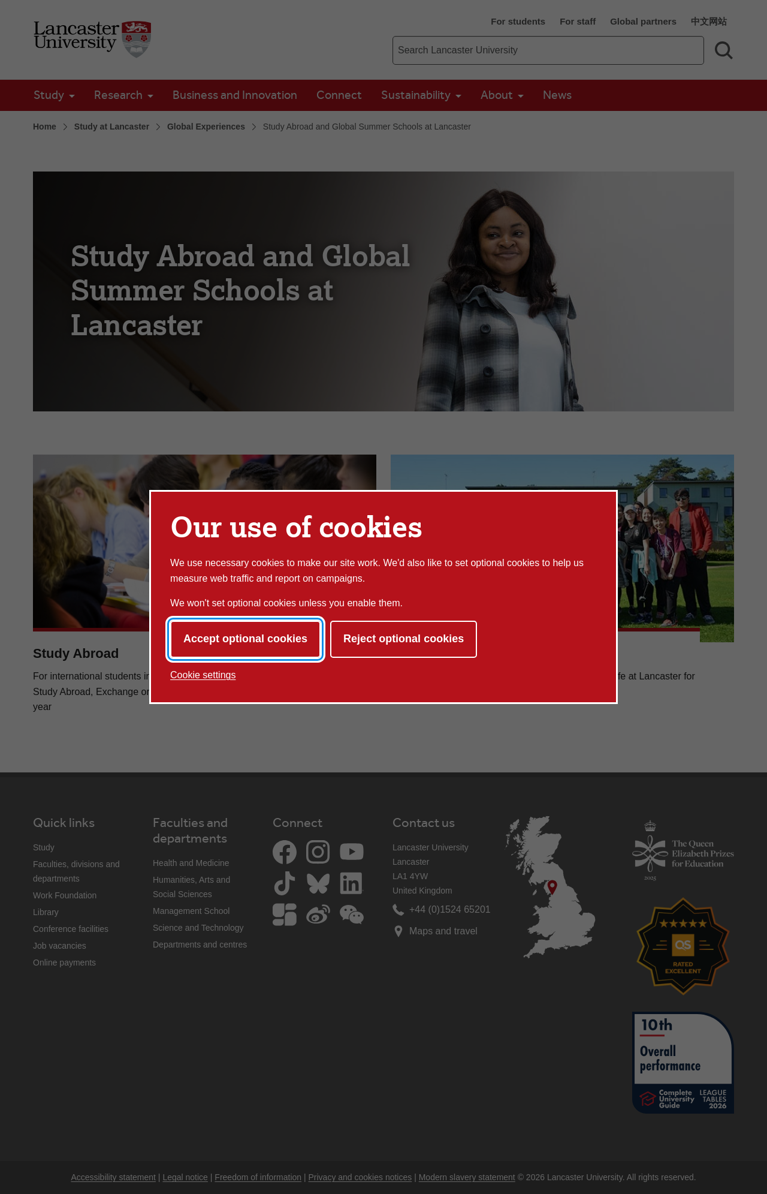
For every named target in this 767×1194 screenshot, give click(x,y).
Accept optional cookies (245, 639)
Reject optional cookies (403, 639)
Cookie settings (202, 675)
